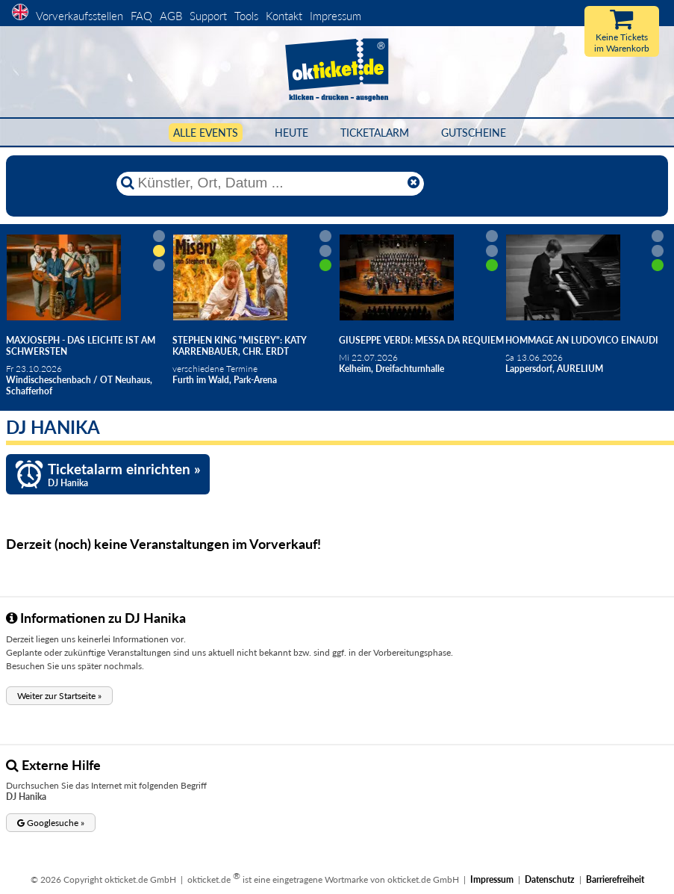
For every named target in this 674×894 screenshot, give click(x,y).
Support (208, 15)
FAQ (141, 15)
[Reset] (413, 183)
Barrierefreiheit (615, 879)
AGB (171, 15)
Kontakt (284, 15)
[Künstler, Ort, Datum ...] (269, 183)
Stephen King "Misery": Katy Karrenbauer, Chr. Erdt (239, 346)
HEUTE (291, 132)
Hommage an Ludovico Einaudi (581, 340)
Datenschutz (550, 879)
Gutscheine (473, 132)
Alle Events (205, 132)
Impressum (335, 15)
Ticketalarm (374, 132)
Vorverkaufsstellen (79, 15)
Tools (246, 15)
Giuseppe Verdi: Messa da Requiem (421, 340)
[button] (59, 695)
